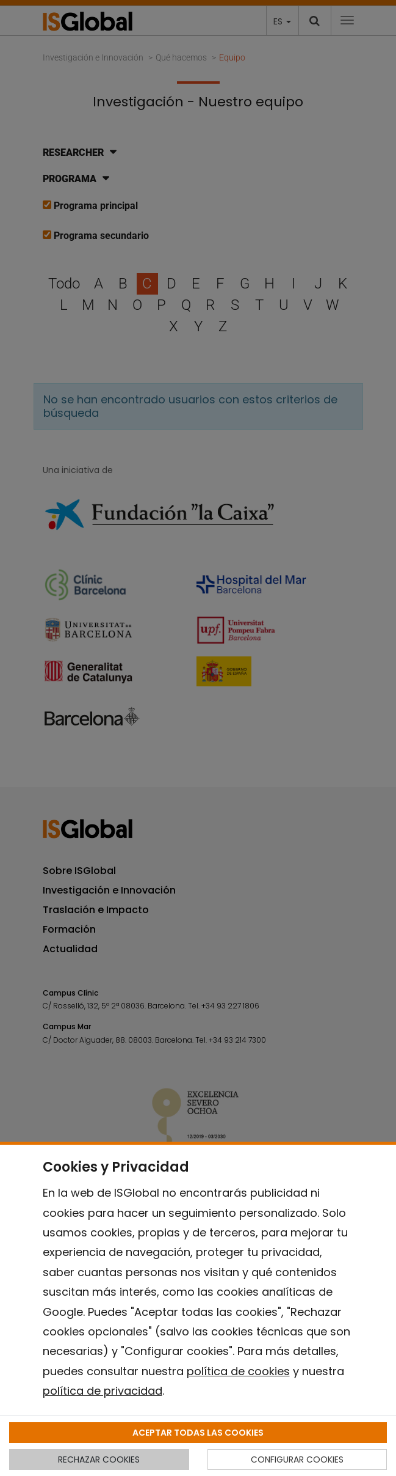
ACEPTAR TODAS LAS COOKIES (198, 1432)
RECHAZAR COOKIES (99, 1459)
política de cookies (238, 1371)
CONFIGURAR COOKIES (297, 1459)
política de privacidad (102, 1390)
